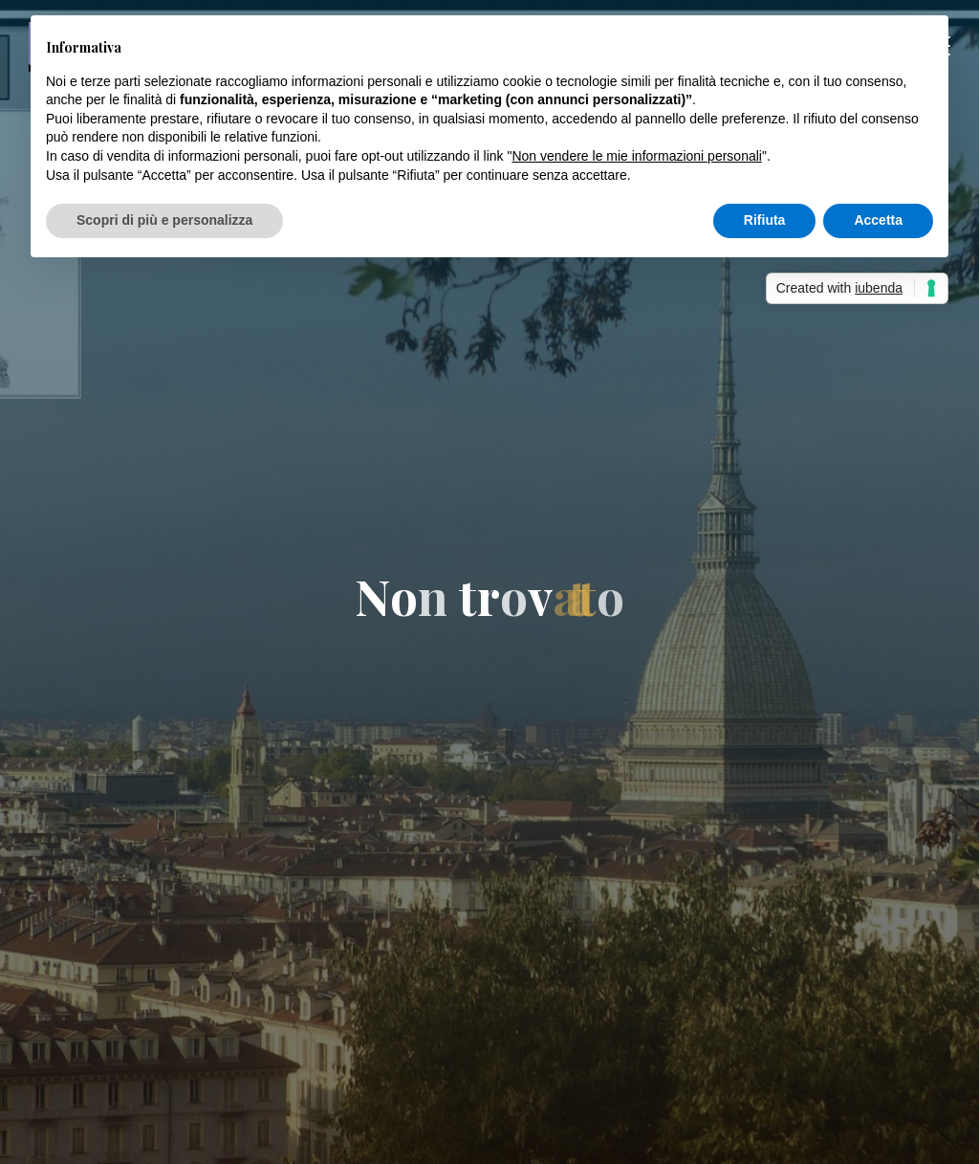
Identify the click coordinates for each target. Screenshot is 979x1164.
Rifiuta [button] (765, 220)
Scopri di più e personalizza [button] (164, 220)
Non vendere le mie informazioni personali (636, 156)
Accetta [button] (878, 220)
